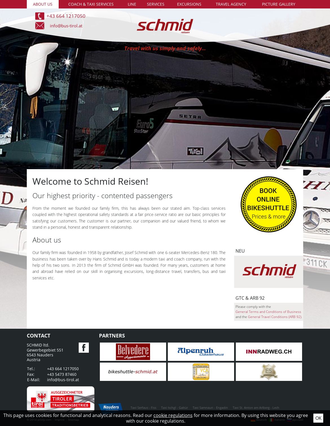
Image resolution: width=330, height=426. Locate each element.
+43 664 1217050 (66, 16)
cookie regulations (173, 415)
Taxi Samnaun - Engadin (210, 407)
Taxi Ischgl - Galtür (174, 407)
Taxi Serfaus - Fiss (143, 407)
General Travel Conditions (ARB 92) (274, 316)
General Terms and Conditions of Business (268, 311)
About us (42, 4)
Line (132, 4)
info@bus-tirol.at (66, 25)
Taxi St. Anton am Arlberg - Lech (256, 407)
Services (155, 4)
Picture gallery (278, 4)
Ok (318, 418)
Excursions (189, 4)
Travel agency (231, 4)
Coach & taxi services (91, 4)
